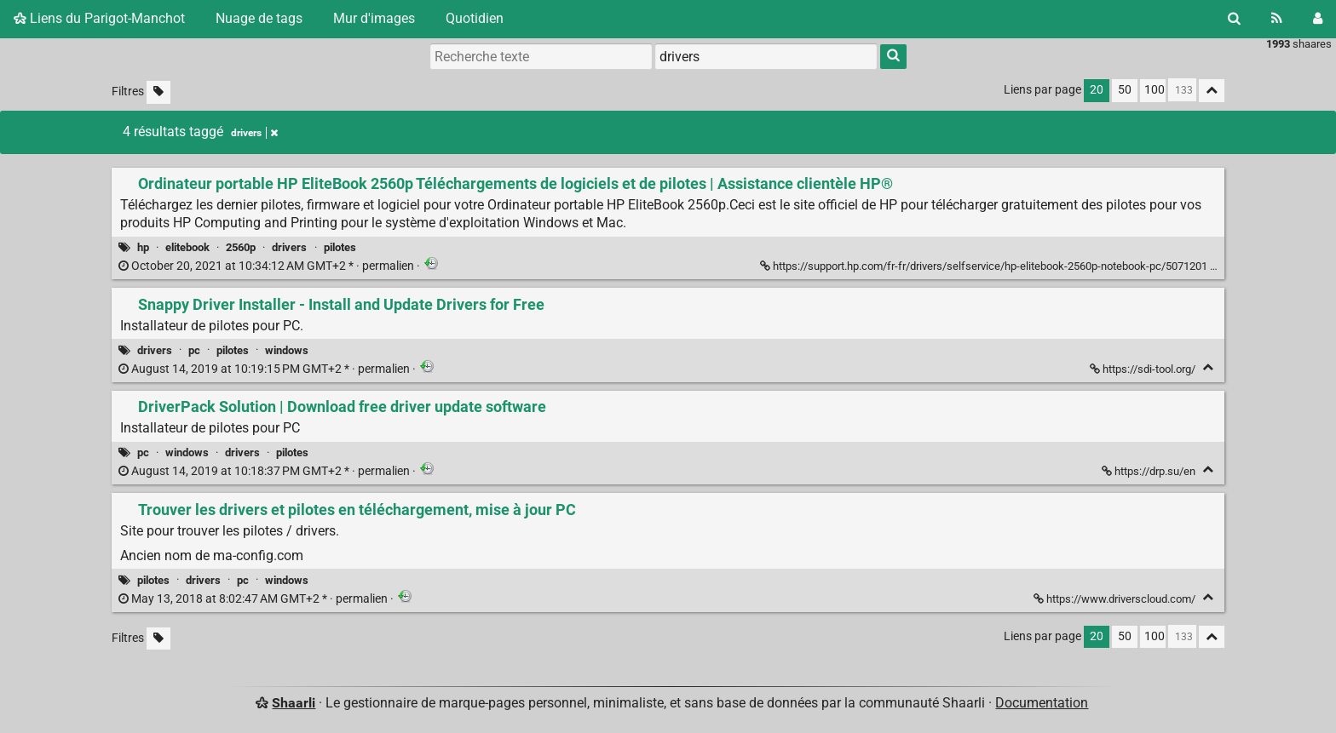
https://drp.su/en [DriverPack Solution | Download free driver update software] (1150, 471)
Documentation (1041, 703)
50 (1125, 90)
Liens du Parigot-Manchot (99, 18)
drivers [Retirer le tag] (254, 133)
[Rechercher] (1234, 18)
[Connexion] (1317, 18)
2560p (241, 247)
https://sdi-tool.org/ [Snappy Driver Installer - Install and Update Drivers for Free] (1144, 369)
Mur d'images (374, 18)
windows (286, 350)
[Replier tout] (1211, 90)
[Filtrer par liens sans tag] (158, 92)
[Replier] (1208, 367)
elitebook (187, 247)
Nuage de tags (259, 18)
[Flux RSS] (1277, 18)
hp (143, 247)
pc (194, 350)
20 (1096, 90)
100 (1154, 90)
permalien (267, 266)
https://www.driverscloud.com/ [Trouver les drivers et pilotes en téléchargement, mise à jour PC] (1116, 599)
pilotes (340, 247)
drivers (289, 247)
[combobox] (766, 56)
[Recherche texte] (541, 56)
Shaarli (293, 703)
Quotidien (475, 18)
